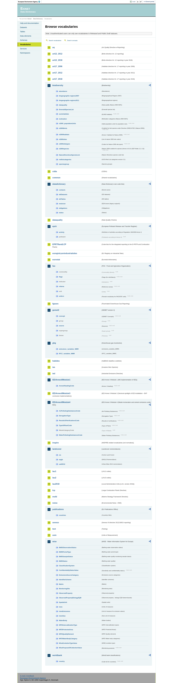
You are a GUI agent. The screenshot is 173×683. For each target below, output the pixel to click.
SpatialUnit (63, 602)
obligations (63, 208)
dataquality (63, 105)
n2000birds (63, 128)
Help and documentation (29, 23)
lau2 (54, 478)
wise (54, 541)
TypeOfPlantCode (65, 425)
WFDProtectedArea (66, 629)
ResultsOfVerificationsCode (69, 420)
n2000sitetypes (64, 144)
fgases (55, 304)
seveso (55, 523)
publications (58, 509)
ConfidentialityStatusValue (68, 570)
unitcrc (61, 296)
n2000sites (63, 139)
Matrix (61, 584)
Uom (60, 607)
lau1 (54, 471)
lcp (53, 490)
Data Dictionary (38, 18)
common (56, 178)
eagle (61, 459)
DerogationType (65, 416)
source (61, 326)
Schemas (23, 40)
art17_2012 (57, 73)
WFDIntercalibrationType (68, 625)
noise (54, 503)
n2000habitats (64, 134)
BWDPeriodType (65, 552)
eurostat (56, 260)
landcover (57, 449)
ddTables (62, 199)
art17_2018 (57, 79)
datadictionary (58, 184)
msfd (54, 497)
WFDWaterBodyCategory (68, 639)
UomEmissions (64, 611)
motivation (63, 119)
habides (56, 361)
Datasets (23, 27)
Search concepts (72, 40)
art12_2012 (57, 54)
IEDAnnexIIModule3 (61, 393)
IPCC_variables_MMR (67, 353)
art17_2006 (57, 66)
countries (62, 515)
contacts (62, 190)
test (54, 529)
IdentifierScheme (65, 580)
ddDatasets (63, 194)
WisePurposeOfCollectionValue (70, 648)
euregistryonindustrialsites (64, 253)
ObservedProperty (65, 593)
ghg (54, 343)
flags (61, 277)
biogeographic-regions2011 (69, 100)
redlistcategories (65, 159)
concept (62, 316)
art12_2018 (57, 60)
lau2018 (55, 484)
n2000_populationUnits (67, 123)
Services (23, 49)
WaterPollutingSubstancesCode (70, 435)
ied (53, 374)
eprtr (54, 226)
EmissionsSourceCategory (69, 575)
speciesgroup (64, 164)
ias (53, 367)
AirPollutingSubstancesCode (69, 411)
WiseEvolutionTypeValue (68, 643)
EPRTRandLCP (59, 244)
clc (60, 455)
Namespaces (25, 53)
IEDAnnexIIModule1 (61, 380)
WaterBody (63, 620)
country (62, 661)
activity (61, 232)
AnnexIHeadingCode (66, 386)
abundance (63, 91)
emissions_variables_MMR (69, 349)
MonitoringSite (64, 589)
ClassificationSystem (66, 566)
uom (54, 535)
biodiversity (57, 85)
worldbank (57, 655)
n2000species (64, 149)
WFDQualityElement (66, 634)
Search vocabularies (55, 40)
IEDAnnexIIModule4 (61, 402)
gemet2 (55, 310)
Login (134, 1)
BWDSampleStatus (66, 556)
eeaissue (62, 204)
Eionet (29, 18)
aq (53, 47)
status (61, 213)
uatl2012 (62, 464)
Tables (22, 32)
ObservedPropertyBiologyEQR (70, 598)
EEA (30, 1)
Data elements (25, 36)
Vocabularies (25, 44)
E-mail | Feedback (27, 676)
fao (53, 266)
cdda (54, 171)
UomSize (62, 616)
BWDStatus (63, 561)
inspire (55, 443)
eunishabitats (64, 114)
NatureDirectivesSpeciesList (69, 155)
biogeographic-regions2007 (69, 96)
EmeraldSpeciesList (66, 109)
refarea (61, 286)
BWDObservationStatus (67, 547)
